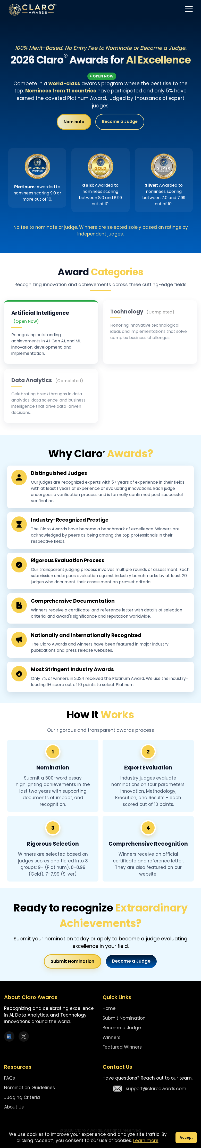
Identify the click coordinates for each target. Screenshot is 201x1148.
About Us (14, 1107)
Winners (111, 1037)
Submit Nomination (72, 961)
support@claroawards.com (149, 1089)
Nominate (74, 123)
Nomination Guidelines (29, 1087)
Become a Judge (120, 122)
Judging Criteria (22, 1097)
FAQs (9, 1078)
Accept (186, 1137)
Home (109, 1008)
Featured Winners (122, 1047)
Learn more (145, 1140)
